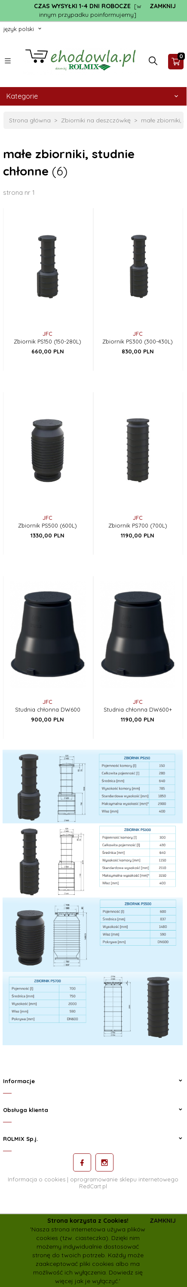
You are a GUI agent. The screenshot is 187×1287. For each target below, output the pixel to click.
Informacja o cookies (36, 1179)
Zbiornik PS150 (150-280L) (47, 341)
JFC (47, 333)
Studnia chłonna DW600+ (138, 709)
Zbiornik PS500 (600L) (47, 525)
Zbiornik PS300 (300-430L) (137, 341)
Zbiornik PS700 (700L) (137, 525)
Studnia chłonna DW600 (47, 709)
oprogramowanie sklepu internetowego (124, 1179)
